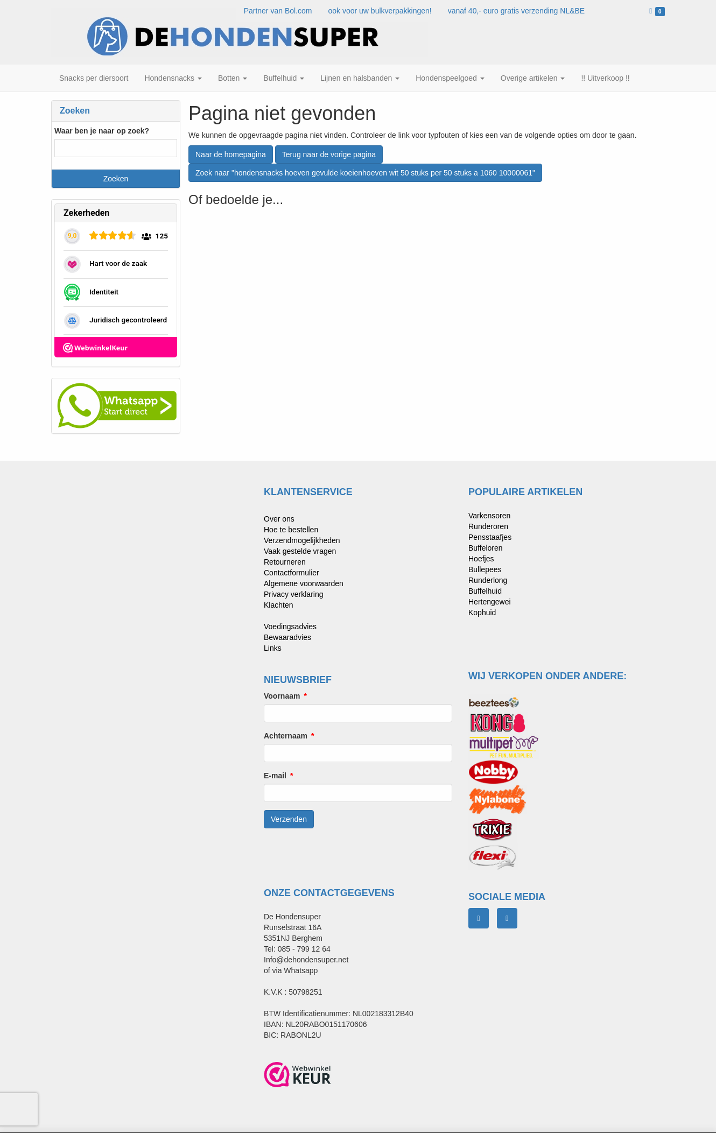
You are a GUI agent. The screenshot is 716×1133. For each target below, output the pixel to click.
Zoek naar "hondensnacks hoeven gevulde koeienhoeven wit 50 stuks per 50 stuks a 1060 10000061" (365, 172)
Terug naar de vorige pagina (329, 154)
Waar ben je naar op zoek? (101, 130)
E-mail (275, 775)
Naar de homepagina (230, 154)
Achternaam (285, 735)
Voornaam (282, 696)
